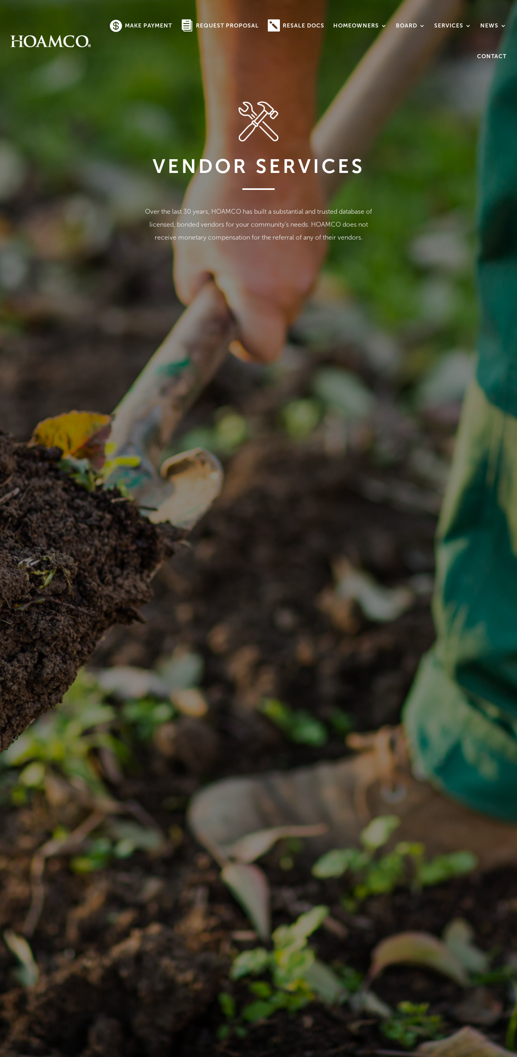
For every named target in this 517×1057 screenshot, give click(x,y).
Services (448, 25)
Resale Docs (303, 25)
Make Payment (148, 25)
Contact (491, 56)
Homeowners (356, 25)
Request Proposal (227, 25)
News (489, 25)
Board (406, 25)
